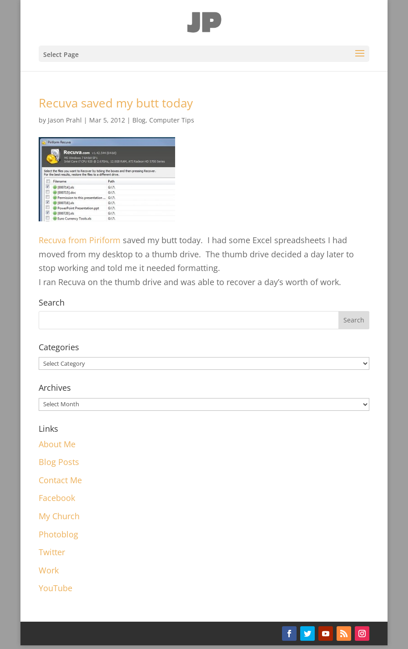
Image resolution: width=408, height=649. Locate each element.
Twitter (52, 552)
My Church (59, 516)
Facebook (57, 497)
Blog (139, 120)
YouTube (55, 588)
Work (49, 570)
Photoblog (58, 534)
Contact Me (60, 480)
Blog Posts (59, 461)
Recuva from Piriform (81, 240)
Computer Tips (171, 120)
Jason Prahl (65, 120)
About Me (57, 444)
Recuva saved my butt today (116, 103)
